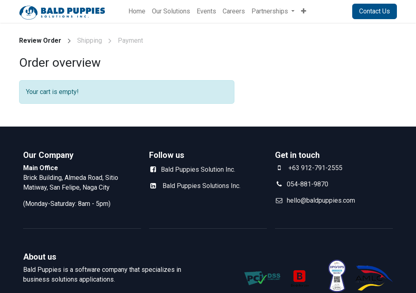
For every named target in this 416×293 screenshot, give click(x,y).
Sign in (332, 11)
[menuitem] (137, 11)
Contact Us (374, 11)
